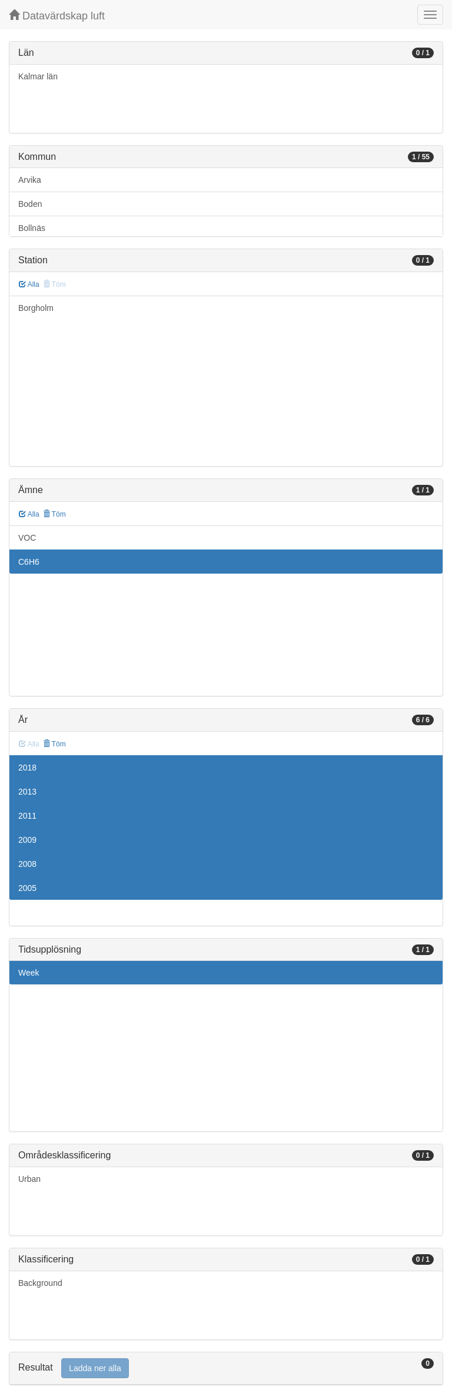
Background (40, 1283)
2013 (27, 791)
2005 (27, 888)
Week (28, 972)
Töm (54, 514)
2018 (27, 767)
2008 (27, 864)
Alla (29, 284)
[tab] (226, 1368)
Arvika (29, 180)
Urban (29, 1179)
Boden (30, 204)
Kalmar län (38, 76)
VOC (27, 537)
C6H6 (28, 562)
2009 (27, 840)
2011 (27, 815)
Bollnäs (31, 228)
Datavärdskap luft (57, 15)
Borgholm (36, 308)
